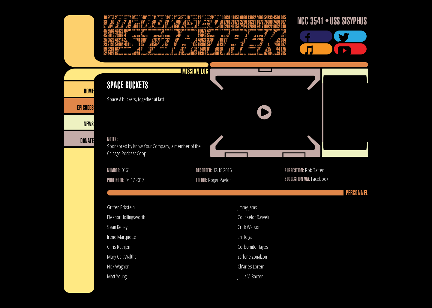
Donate (87, 141)
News (89, 124)
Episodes (85, 108)
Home (89, 91)
